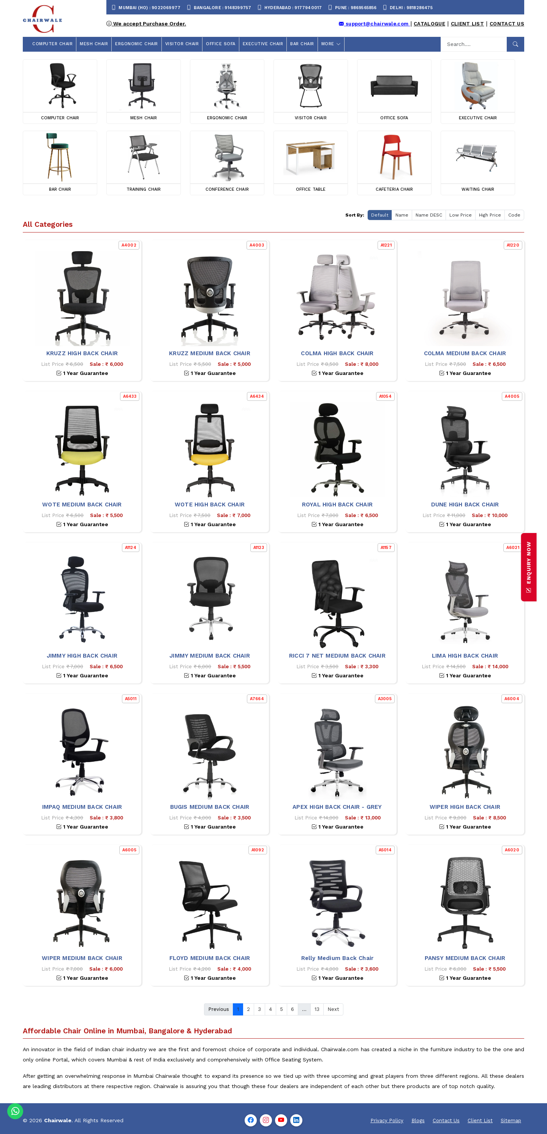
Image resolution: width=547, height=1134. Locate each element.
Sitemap (511, 1120)
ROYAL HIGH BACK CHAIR (337, 504)
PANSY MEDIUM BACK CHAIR (465, 958)
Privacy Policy (386, 1120)
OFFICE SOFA (221, 43)
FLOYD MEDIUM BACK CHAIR (209, 958)
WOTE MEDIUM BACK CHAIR (82, 504)
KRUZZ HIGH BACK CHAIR (82, 353)
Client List (467, 24)
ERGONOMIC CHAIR (136, 43)
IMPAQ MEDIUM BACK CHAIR (82, 806)
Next (333, 1009)
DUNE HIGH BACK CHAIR (465, 504)
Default (379, 215)
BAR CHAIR (302, 43)
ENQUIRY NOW (529, 567)
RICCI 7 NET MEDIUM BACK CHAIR (337, 655)
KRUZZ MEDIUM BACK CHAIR (209, 353)
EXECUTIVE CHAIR (263, 43)
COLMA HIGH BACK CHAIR (337, 353)
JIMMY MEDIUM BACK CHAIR (209, 655)
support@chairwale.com (374, 24)
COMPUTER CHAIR (52, 43)
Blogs (418, 1120)
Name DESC (429, 215)
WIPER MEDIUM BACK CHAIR (82, 958)
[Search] (474, 44)
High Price (490, 215)
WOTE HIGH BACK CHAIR (210, 504)
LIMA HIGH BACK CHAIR (465, 655)
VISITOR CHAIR (182, 43)
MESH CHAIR (94, 43)
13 (317, 1009)
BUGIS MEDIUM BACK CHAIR (210, 806)
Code (514, 215)
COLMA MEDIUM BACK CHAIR (465, 353)
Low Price (460, 215)
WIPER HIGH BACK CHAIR (465, 806)
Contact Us (507, 24)
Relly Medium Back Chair (337, 958)
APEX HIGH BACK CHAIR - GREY (337, 806)
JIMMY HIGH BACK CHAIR (82, 655)
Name (401, 215)
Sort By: (354, 215)
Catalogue (429, 24)
